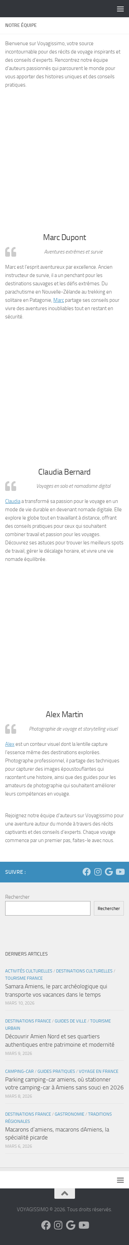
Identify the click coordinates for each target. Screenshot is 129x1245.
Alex (9, 744)
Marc (58, 300)
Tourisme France (24, 978)
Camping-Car (19, 1071)
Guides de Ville (70, 1021)
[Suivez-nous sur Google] (109, 872)
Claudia (12, 501)
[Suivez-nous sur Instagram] (98, 872)
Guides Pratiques (56, 1071)
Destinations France (28, 1021)
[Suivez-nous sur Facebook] (87, 872)
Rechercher (17, 897)
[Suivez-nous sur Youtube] (120, 872)
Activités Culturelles (28, 971)
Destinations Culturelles (84, 971)
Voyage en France (98, 1071)
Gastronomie (69, 1114)
